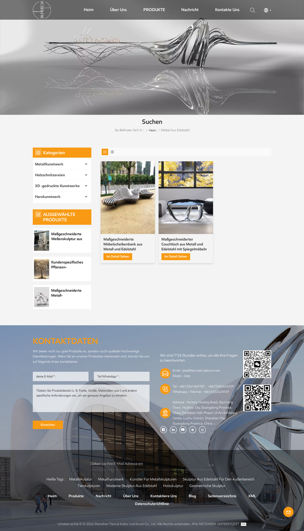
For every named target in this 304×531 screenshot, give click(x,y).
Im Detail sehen (118, 256)
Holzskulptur (173, 486)
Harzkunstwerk (47, 196)
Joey (187, 376)
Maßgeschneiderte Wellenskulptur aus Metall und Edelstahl (67, 236)
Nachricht (190, 9)
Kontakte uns (227, 9)
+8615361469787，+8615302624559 (206, 386)
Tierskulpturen (88, 486)
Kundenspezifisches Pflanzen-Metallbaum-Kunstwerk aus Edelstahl (67, 265)
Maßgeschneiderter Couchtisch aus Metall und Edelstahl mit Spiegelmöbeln (184, 244)
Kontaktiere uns (163, 496)
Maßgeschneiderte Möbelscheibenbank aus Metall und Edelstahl (122, 244)
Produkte (76, 496)
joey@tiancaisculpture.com (201, 370)
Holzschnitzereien (50, 175)
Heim (89, 9)
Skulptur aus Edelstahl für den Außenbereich (218, 479)
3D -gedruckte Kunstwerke (57, 186)
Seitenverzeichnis (222, 496)
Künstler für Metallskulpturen (153, 479)
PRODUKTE (154, 9)
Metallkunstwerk (49, 164)
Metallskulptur (80, 479)
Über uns (118, 9)
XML (252, 496)
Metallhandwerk (111, 479)
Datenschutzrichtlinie (152, 504)
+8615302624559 (216, 392)
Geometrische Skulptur (207, 486)
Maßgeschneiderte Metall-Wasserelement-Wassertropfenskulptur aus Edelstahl (69, 293)
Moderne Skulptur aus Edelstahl (131, 486)
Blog (192, 496)
